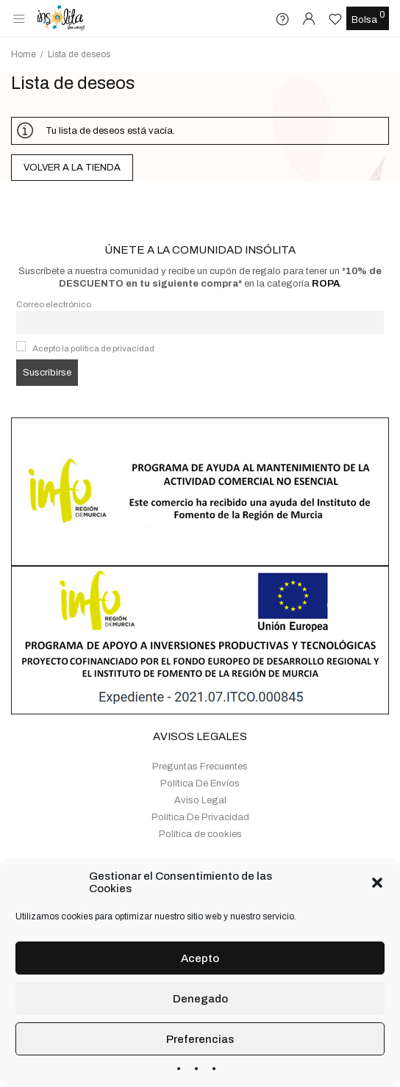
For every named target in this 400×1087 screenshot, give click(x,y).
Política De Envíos (200, 744)
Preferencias (200, 1039)
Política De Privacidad (200, 777)
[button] (377, 882)
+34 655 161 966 (236, 833)
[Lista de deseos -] (337, 19)
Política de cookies (200, 794)
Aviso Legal (200, 761)
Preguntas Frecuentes (200, 727)
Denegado (200, 999)
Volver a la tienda (72, 167)
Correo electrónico (53, 264)
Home (23, 54)
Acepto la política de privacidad (93, 308)
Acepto (200, 958)
